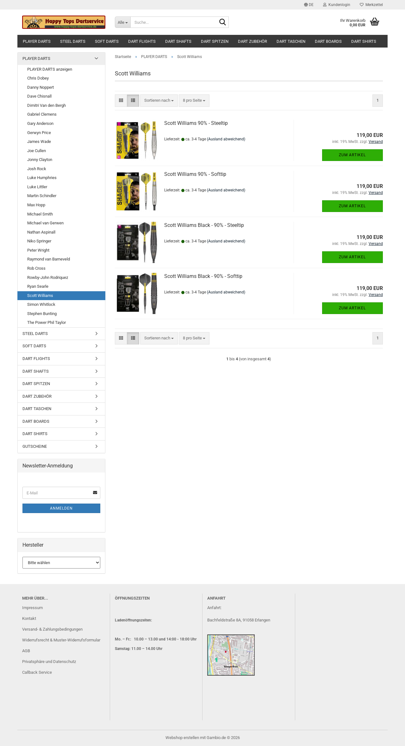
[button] (308, 5)
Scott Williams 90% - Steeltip (196, 123)
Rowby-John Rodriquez (47, 277)
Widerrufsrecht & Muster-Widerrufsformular (61, 640)
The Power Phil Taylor (46, 322)
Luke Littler (37, 186)
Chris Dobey (38, 78)
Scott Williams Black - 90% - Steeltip (204, 225)
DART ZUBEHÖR (252, 41)
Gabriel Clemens (42, 114)
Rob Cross (36, 268)
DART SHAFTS (178, 41)
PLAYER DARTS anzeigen (49, 69)
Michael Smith (40, 214)
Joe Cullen (36, 150)
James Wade (39, 141)
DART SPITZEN (214, 41)
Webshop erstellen (182, 737)
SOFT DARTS (107, 41)
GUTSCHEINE (34, 446)
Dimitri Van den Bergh (46, 105)
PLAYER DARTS (37, 41)
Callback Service (37, 672)
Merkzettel (371, 5)
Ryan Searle (37, 286)
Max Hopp (36, 205)
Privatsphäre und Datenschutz (49, 661)
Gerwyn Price (39, 132)
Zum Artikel (352, 155)
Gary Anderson (40, 123)
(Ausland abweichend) (226, 139)
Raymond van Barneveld (48, 259)
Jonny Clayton (39, 159)
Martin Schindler (41, 195)
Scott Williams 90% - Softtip (195, 174)
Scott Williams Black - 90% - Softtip (203, 276)
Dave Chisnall (39, 96)
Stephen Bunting (42, 313)
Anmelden (61, 508)
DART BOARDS (328, 41)
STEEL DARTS (72, 41)
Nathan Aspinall (41, 232)
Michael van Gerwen (45, 223)
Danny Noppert (40, 87)
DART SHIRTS (363, 41)
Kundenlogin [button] (336, 5)
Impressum (32, 607)
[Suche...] (122, 22)
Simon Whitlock (41, 304)
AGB (26, 650)
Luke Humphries (42, 177)
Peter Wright (38, 250)
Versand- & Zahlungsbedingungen (52, 629)
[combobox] (159, 100)
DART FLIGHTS (142, 41)
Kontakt (29, 618)
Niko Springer (39, 241)
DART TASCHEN (291, 41)
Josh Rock (36, 168)
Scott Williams (40, 295)
